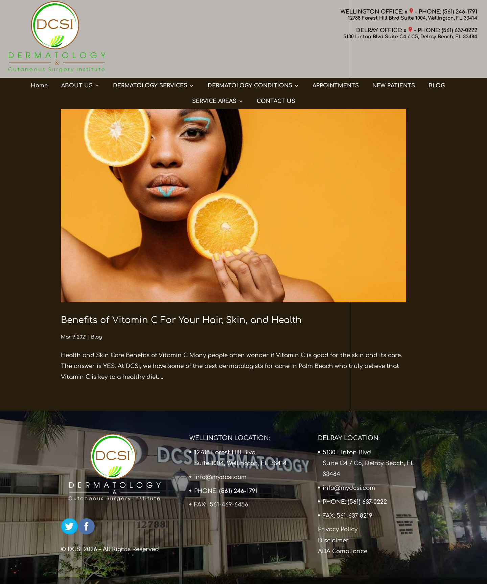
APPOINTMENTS (335, 59)
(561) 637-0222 (459, 30)
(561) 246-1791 (460, 12)
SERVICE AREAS (214, 74)
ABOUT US (77, 59)
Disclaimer (333, 540)
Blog (96, 337)
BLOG (436, 59)
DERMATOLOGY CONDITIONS (250, 59)
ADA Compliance (342, 551)
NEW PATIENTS (393, 59)
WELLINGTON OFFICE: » (377, 12)
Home (39, 59)
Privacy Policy (337, 529)
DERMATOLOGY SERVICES (150, 59)
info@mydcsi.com (220, 477)
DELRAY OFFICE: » (384, 30)
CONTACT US (276, 74)
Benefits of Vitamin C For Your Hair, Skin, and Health (181, 320)
